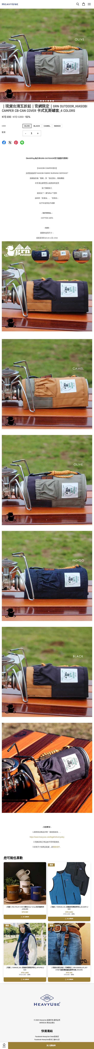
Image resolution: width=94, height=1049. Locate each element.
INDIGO (57, 126)
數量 (4, 132)
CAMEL (47, 126)
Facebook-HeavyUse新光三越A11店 (47, 1039)
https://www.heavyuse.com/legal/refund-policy (47, 837)
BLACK (37, 126)
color (4, 126)
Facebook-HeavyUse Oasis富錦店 (47, 1036)
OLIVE (27, 126)
